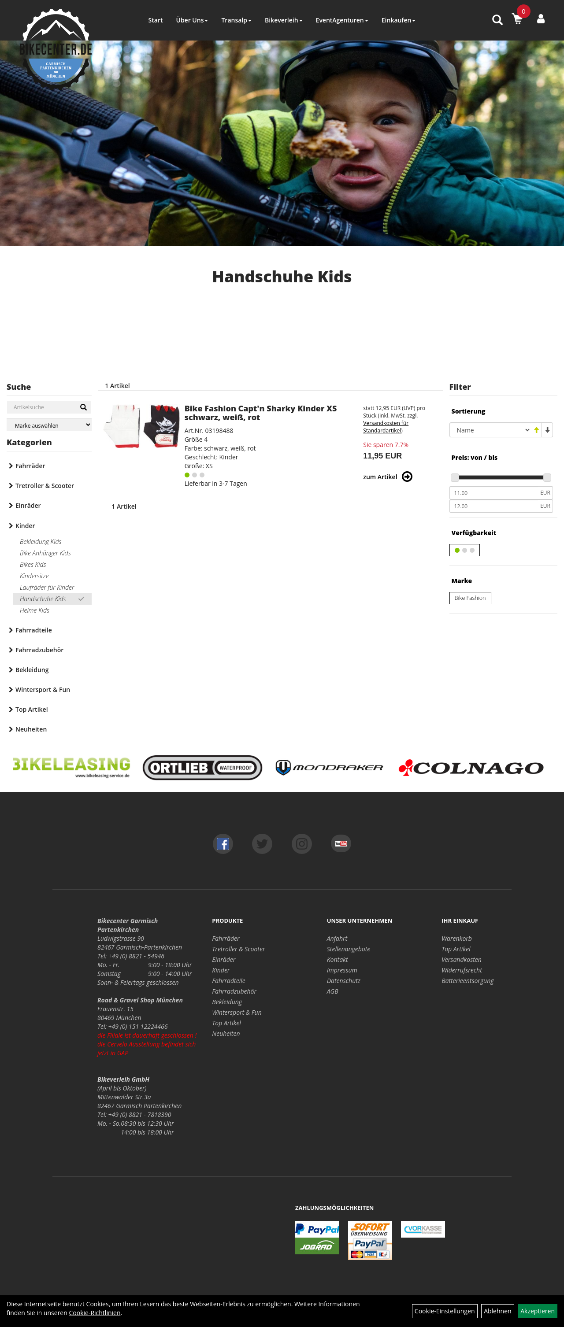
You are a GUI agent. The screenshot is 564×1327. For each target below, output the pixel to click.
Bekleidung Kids (40, 541)
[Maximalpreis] (493, 506)
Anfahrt (337, 938)
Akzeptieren (537, 1311)
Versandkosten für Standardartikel (385, 426)
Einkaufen (399, 20)
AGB (332, 991)
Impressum (342, 970)
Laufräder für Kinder (47, 587)
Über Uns (192, 20)
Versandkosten (462, 959)
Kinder (25, 525)
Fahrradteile (33, 630)
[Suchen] (83, 407)
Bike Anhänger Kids (45, 553)
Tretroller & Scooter (44, 485)
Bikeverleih (284, 20)
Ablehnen (497, 1311)
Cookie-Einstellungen (445, 1311)
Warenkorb (457, 938)
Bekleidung (31, 669)
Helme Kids (34, 610)
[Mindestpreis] (493, 492)
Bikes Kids (33, 564)
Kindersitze (34, 576)
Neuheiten (31, 729)
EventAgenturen (342, 20)
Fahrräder (30, 466)
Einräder (28, 505)
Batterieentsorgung (468, 980)
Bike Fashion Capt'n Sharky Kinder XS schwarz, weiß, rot (261, 412)
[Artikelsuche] (497, 20)
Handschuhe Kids (43, 599)
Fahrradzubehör (39, 650)
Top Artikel (31, 709)
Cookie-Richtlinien (94, 1313)
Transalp (236, 20)
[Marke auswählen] (49, 424)
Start (155, 20)
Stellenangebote (349, 949)
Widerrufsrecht (462, 970)
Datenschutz (343, 980)
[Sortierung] (490, 429)
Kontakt (337, 959)
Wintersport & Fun (42, 689)
